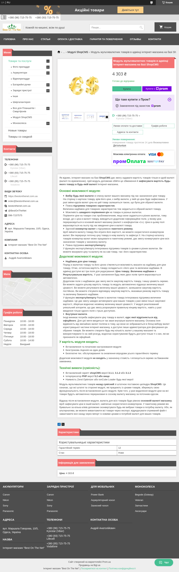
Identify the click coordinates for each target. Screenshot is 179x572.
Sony (5, 505)
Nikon (6, 500)
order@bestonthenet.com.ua (23, 201)
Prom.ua (106, 562)
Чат (164, 562)
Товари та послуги (19, 60)
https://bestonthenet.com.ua (22, 196)
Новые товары (17, 130)
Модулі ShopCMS (78, 52)
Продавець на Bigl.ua (89, 565)
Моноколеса (19, 123)
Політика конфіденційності (122, 568)
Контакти (154, 39)
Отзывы (135, 39)
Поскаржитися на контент (94, 568)
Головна (9, 39)
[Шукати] (141, 27)
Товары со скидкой (20, 136)
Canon (6, 494)
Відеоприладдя (21, 78)
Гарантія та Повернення (106, 39)
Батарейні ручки (22, 84)
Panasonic (8, 511)
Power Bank (97, 494)
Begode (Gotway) (144, 494)
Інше (15, 96)
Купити (127, 89)
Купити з (157, 88)
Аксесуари (140, 511)
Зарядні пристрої (22, 90)
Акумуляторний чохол (103, 500)
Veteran (139, 500)
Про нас (28, 39)
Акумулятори (20, 72)
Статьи (45, 39)
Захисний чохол (99, 505)
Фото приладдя (21, 66)
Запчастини (141, 505)
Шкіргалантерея (21, 102)
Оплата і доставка (70, 39)
